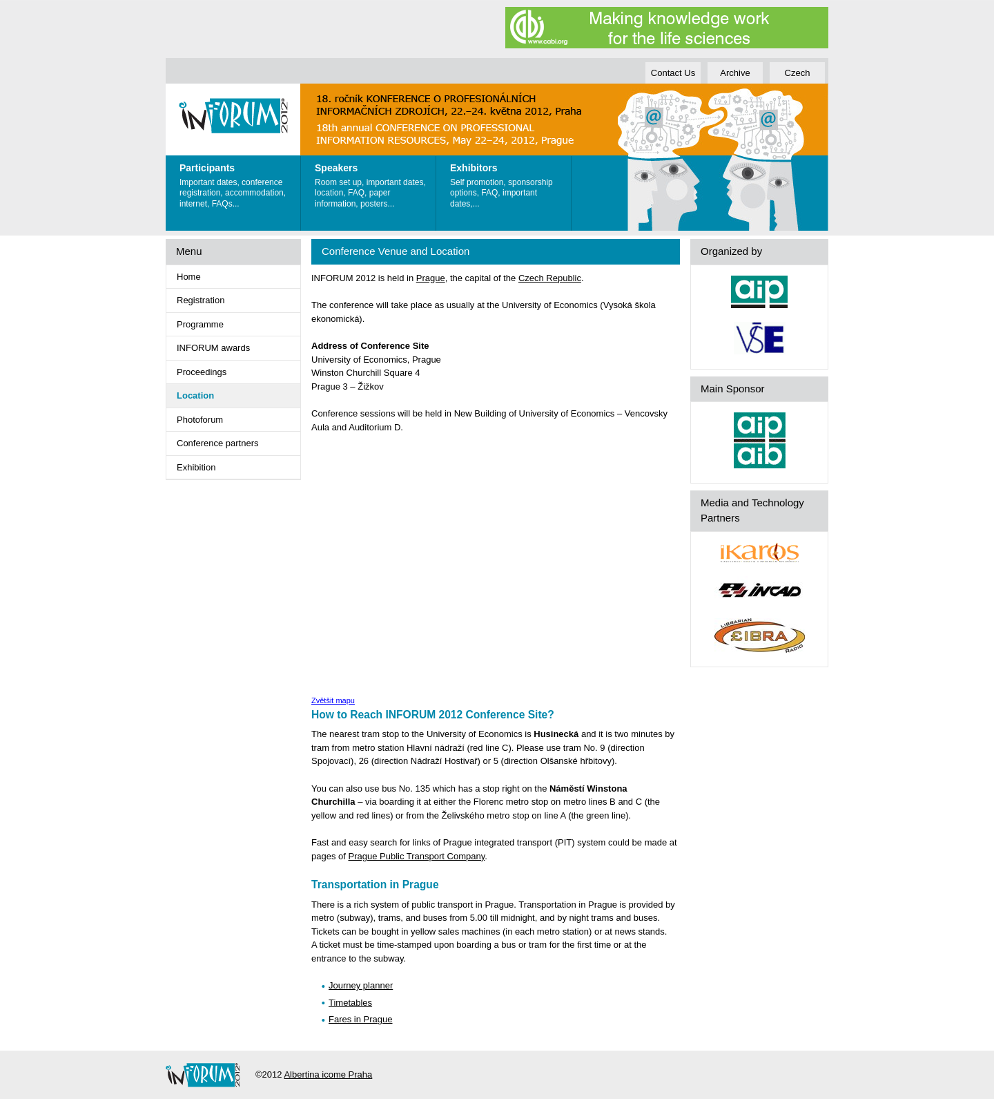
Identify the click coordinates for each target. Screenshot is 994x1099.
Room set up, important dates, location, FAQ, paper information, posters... (372, 182)
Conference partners (218, 443)
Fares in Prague (361, 1019)
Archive (735, 73)
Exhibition (196, 467)
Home (189, 276)
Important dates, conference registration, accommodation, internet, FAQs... (236, 182)
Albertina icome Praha (328, 1074)
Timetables (350, 1002)
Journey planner (361, 985)
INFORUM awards (213, 348)
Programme (200, 324)
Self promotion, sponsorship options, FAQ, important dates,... (507, 182)
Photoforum (200, 419)
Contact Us (673, 73)
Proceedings (201, 372)
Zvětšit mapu (333, 700)
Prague (430, 278)
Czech (797, 73)
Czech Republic (549, 278)
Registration (200, 300)
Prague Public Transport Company (417, 856)
